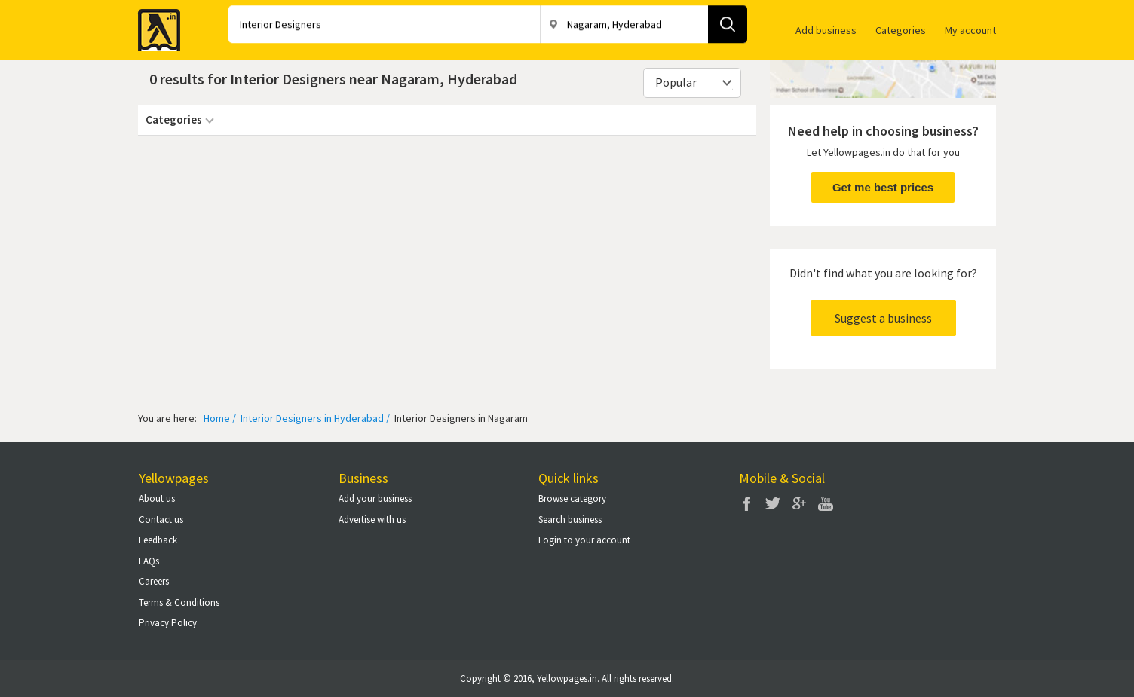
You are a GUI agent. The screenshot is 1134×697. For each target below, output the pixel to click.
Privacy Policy (168, 622)
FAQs (149, 561)
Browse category (572, 498)
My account (970, 30)
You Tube (825, 503)
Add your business (375, 498)
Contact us (161, 519)
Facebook (746, 503)
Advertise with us (372, 519)
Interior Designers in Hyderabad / (314, 418)
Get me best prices (882, 187)
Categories (900, 30)
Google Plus (799, 503)
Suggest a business (883, 318)
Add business (826, 30)
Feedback (158, 539)
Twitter (772, 503)
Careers (154, 581)
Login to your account (584, 539)
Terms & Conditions (179, 602)
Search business (570, 519)
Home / (220, 418)
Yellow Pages (154, 25)
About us (157, 498)
